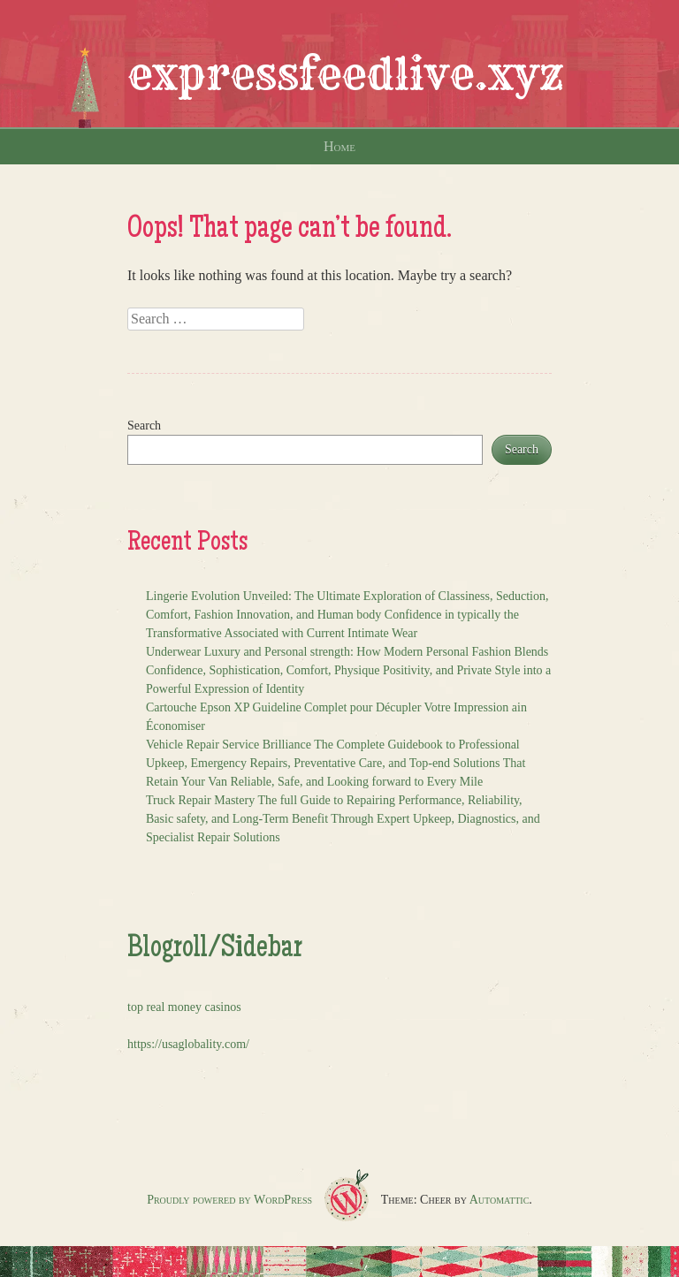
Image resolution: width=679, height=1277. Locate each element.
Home (339, 146)
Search (144, 425)
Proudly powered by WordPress (229, 1199)
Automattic (499, 1199)
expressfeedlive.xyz (345, 74)
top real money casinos (184, 1007)
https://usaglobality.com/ (188, 1044)
